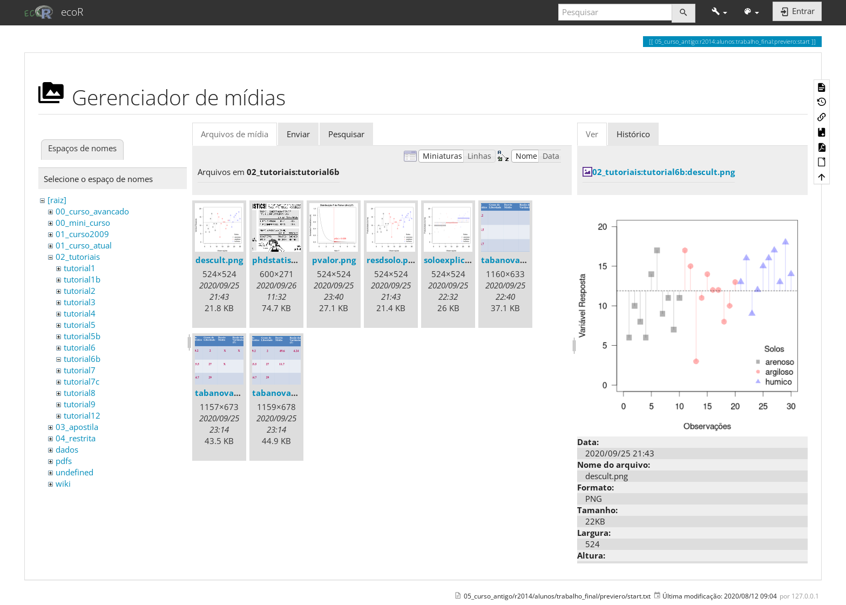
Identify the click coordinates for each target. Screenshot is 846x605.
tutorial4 (80, 313)
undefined (74, 472)
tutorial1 (80, 268)
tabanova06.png (285, 392)
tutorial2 (80, 290)
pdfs (64, 460)
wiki (63, 483)
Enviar (298, 134)
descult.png (219, 259)
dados (67, 449)
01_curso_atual (84, 245)
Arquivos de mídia (234, 134)
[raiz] (57, 199)
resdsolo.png (392, 259)
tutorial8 (80, 392)
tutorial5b (82, 336)
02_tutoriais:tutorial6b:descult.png (663, 171)
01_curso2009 (82, 233)
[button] (719, 12)
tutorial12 (82, 415)
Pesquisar (346, 134)
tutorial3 (80, 302)
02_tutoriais (78, 256)
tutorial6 (80, 347)
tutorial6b (82, 358)
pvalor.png (334, 259)
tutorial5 (80, 324)
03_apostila (77, 426)
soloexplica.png (455, 259)
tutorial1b (82, 279)
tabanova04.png (514, 259)
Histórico (633, 134)
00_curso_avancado (92, 211)
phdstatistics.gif (285, 259)
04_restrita (76, 438)
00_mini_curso (83, 222)
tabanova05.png (228, 392)
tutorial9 (80, 404)
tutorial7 (80, 370)
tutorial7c (81, 381)
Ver (592, 134)
